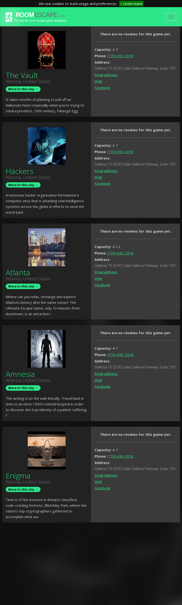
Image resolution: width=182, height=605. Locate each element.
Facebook (102, 87)
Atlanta (13, 81)
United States (37, 81)
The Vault (22, 75)
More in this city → (23, 89)
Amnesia (20, 374)
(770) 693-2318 (120, 55)
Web (98, 81)
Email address (106, 74)
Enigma (18, 475)
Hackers (19, 171)
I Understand (131, 3)
